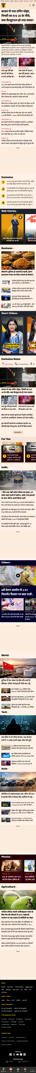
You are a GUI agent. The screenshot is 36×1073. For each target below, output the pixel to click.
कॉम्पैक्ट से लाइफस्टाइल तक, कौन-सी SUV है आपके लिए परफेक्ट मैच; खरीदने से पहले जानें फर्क (17, 796)
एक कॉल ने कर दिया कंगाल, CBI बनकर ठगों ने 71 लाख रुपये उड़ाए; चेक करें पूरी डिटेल (16, 739)
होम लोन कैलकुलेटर (6, 1008)
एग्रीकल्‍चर (4, 992)
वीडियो (18, 1000)
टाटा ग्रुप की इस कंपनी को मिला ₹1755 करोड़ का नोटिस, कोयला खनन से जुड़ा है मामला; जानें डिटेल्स (8, 73)
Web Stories (8, 211)
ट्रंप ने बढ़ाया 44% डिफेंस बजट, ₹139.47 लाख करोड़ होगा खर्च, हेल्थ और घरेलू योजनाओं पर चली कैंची (22, 690)
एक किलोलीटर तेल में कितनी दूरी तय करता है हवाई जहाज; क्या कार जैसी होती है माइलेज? (20, 189)
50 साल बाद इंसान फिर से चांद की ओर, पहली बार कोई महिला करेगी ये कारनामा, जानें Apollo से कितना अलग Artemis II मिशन (20, 182)
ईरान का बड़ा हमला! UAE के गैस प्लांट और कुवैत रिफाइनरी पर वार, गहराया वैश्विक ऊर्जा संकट (23, 698)
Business (3, 110)
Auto (2, 92)
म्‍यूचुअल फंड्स (29, 987)
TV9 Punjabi (22, 1025)
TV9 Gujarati (27, 1019)
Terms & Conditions (6, 1045)
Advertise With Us (21, 1038)
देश (21, 990)
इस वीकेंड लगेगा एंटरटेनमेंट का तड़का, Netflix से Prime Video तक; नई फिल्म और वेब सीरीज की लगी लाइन (22, 755)
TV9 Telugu (11, 1019)
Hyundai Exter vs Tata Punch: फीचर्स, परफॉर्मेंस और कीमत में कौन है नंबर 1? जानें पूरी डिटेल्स (22, 819)
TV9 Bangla (13, 1022)
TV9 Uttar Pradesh (6, 1027)
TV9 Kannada (5, 1022)
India (4, 467)
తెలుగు (16, 1)
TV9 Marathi (19, 1019)
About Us (11, 1038)
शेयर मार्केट (10, 987)
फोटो (13, 1000)
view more (17, 432)
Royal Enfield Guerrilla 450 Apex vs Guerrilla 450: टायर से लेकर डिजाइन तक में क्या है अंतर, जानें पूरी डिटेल (22, 804)
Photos (5, 857)
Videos (5, 563)
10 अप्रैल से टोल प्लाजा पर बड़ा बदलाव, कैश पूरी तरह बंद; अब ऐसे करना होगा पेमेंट (22, 747)
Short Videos (9, 313)
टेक (30, 990)
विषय (8, 1000)
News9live (14, 1025)
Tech (2, 612)
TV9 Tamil (20, 1022)
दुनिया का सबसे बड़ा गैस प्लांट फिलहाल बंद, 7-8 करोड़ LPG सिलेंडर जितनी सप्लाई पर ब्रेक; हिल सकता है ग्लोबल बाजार (22, 706)
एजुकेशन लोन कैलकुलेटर (21, 1011)
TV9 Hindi (3, 1019)
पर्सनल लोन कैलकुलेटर (20, 1008)
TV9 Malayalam (5, 1025)
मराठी (21, 1)
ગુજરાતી (26, 1)
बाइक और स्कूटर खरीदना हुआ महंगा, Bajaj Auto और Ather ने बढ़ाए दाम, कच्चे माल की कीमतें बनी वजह (22, 812)
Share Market (5, 82)
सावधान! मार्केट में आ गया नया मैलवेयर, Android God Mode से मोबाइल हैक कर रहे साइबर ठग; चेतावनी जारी (21, 763)
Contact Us (4, 1038)
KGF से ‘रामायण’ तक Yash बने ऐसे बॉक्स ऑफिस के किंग (11, 878)
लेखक (3, 1000)
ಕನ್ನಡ (11, 1)
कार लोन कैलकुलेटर (6, 1011)
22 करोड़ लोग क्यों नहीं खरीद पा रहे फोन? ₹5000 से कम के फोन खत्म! (12, 615)
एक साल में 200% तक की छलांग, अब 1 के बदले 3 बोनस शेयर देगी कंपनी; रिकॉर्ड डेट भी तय (26, 73)
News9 (7, 1)
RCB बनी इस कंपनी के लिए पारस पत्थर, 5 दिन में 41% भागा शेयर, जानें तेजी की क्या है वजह (20, 196)
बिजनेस (3, 987)
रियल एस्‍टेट (16, 990)
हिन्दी (2, 1)
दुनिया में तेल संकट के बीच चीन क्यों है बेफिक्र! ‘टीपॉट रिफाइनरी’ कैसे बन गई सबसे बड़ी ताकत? (15, 682)
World (5, 655)
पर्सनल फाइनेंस (19, 987)
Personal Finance (6, 587)
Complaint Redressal (22, 1041)
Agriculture (8, 887)
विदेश (25, 990)
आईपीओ (8, 990)
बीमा (2, 990)
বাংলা (31, 1)
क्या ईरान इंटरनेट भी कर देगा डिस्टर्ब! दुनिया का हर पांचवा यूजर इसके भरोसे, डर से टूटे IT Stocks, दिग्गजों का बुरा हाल (20, 203)
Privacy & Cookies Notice (8, 1041)
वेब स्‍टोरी (24, 1000)
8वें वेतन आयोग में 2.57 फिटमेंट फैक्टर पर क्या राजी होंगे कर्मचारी (16, 592)
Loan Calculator (7, 1004)
